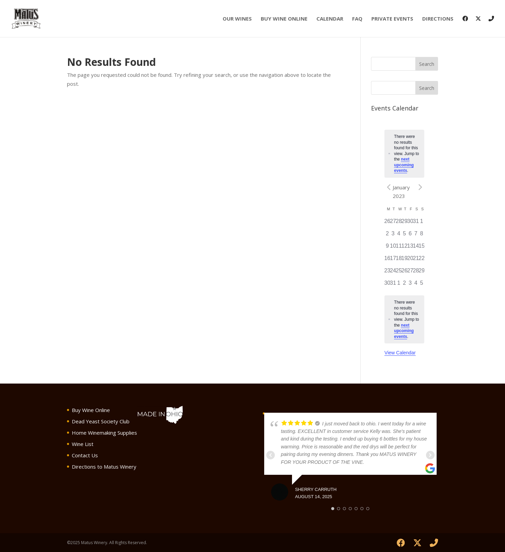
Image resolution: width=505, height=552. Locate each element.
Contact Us (85, 455)
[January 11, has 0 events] (399, 248)
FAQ (357, 19)
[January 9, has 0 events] (387, 248)
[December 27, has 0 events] (393, 223)
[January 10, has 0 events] (393, 248)
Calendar (329, 19)
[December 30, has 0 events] (410, 223)
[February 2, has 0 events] (404, 285)
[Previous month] (388, 187)
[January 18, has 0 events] (399, 260)
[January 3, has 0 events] (393, 236)
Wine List (82, 444)
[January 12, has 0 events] (404, 248)
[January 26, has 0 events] (404, 273)
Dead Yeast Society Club (101, 421)
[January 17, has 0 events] (393, 260)
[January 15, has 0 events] (422, 248)
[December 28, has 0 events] (399, 223)
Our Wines (237, 19)
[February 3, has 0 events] (410, 285)
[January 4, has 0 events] (399, 236)
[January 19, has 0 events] (404, 260)
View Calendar (400, 352)
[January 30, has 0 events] (387, 285)
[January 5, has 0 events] (404, 236)
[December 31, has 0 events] (416, 223)
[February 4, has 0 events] (416, 285)
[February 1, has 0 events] (399, 285)
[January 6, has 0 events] (410, 236)
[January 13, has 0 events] (410, 248)
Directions (437, 19)
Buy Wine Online (284, 19)
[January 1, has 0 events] (422, 223)
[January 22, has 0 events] (422, 260)
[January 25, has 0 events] (399, 273)
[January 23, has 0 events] (387, 273)
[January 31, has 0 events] (393, 285)
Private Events (392, 19)
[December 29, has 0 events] (404, 223)
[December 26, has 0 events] (387, 223)
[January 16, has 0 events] (387, 260)
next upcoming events (404, 165)
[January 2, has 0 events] (387, 236)
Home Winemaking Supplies (104, 432)
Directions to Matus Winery (104, 466)
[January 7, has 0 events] (416, 236)
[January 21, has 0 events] (416, 260)
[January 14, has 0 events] (416, 248)
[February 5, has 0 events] (422, 285)
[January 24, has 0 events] (393, 273)
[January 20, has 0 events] (410, 260)
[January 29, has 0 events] (422, 273)
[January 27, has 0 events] (410, 273)
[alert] (404, 154)
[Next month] (420, 187)
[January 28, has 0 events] (416, 273)
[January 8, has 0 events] (422, 236)
